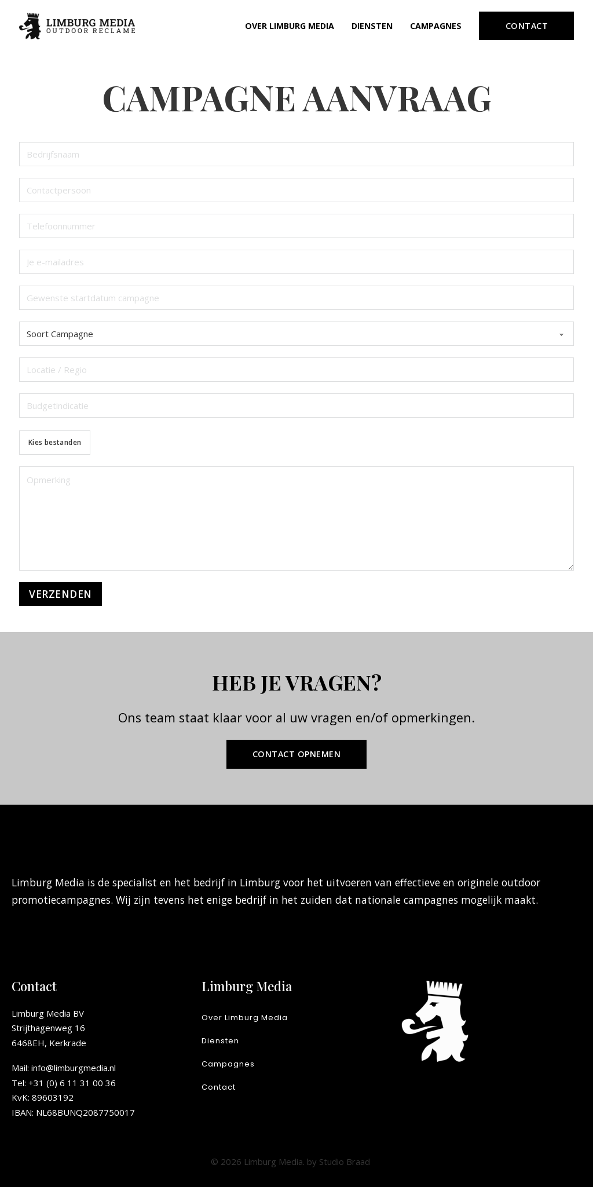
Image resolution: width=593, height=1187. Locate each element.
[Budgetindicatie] (296, 405)
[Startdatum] (296, 298)
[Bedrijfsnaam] (296, 154)
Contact (527, 25)
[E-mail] (296, 262)
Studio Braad (344, 1161)
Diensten (372, 25)
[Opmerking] (296, 518)
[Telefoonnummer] (296, 226)
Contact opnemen (296, 753)
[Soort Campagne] (296, 334)
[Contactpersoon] (296, 190)
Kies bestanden (55, 442)
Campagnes (436, 25)
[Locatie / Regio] (296, 369)
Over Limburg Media (289, 25)
